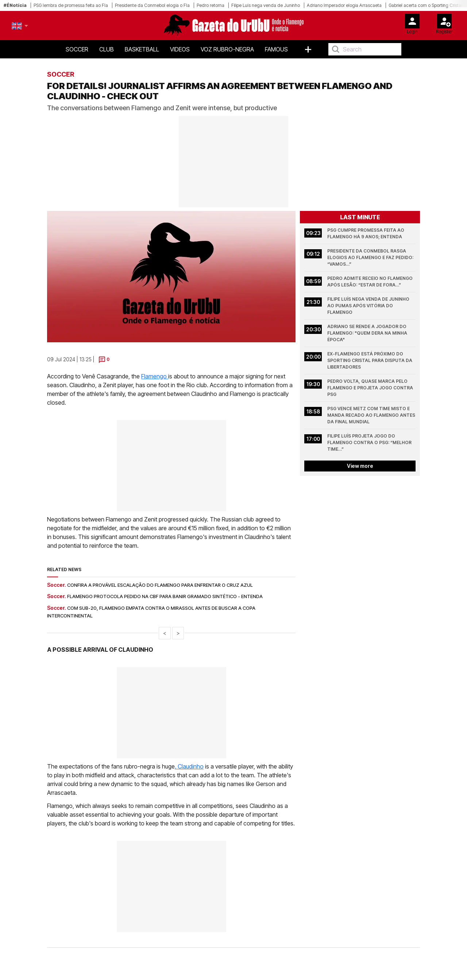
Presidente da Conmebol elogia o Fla (152, 5)
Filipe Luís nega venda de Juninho (265, 5)
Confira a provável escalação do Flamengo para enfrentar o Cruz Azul (160, 585)
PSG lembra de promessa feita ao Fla (71, 5)
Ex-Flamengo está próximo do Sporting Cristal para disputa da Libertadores (370, 360)
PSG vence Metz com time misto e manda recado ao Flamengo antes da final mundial (371, 415)
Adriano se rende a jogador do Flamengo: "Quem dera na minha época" (367, 333)
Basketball (142, 49)
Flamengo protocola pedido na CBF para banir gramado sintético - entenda (165, 596)
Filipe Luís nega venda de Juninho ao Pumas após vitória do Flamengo (368, 305)
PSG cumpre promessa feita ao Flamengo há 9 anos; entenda (366, 233)
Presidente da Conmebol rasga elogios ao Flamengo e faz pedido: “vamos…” (370, 257)
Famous (276, 49)
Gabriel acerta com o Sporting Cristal (425, 5)
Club (106, 49)
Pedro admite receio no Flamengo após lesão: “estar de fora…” (370, 282)
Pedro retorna (210, 5)
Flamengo (154, 376)
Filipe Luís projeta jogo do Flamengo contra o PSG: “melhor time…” (370, 442)
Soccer (77, 49)
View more (360, 466)
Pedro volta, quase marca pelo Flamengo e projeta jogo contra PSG (370, 387)
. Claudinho (189, 766)
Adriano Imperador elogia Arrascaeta (344, 5)
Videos (180, 49)
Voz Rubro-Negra (227, 49)
